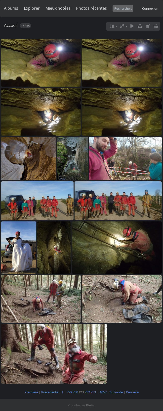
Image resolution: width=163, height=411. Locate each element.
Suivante (116, 392)
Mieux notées (58, 8)
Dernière (132, 392)
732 (87, 392)
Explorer (32, 8)
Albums (11, 8)
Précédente (49, 392)
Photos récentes (91, 8)
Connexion (150, 8)
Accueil (11, 25)
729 (69, 392)
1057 (103, 392)
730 (75, 392)
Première (31, 392)
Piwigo (90, 405)
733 (93, 392)
